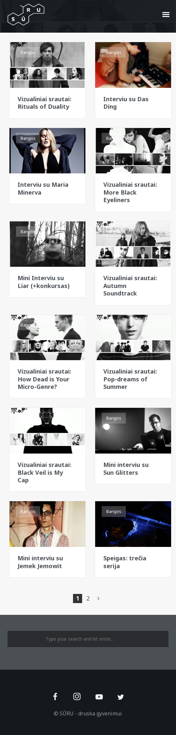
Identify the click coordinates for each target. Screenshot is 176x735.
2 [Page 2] (88, 598)
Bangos (28, 52)
